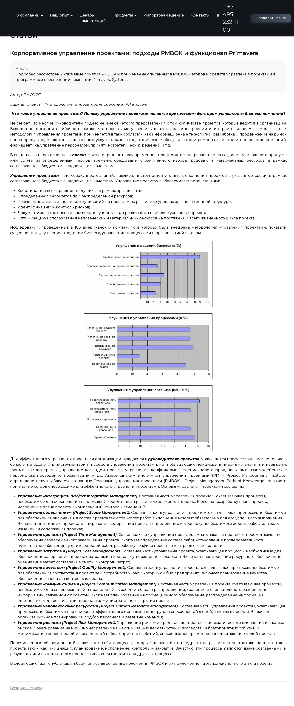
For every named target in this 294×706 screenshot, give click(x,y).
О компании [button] (28, 15)
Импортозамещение (163, 15)
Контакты (200, 15)
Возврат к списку (26, 688)
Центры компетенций (92, 18)
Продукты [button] (123, 15)
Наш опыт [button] (59, 15)
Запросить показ (272, 18)
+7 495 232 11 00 (230, 18)
